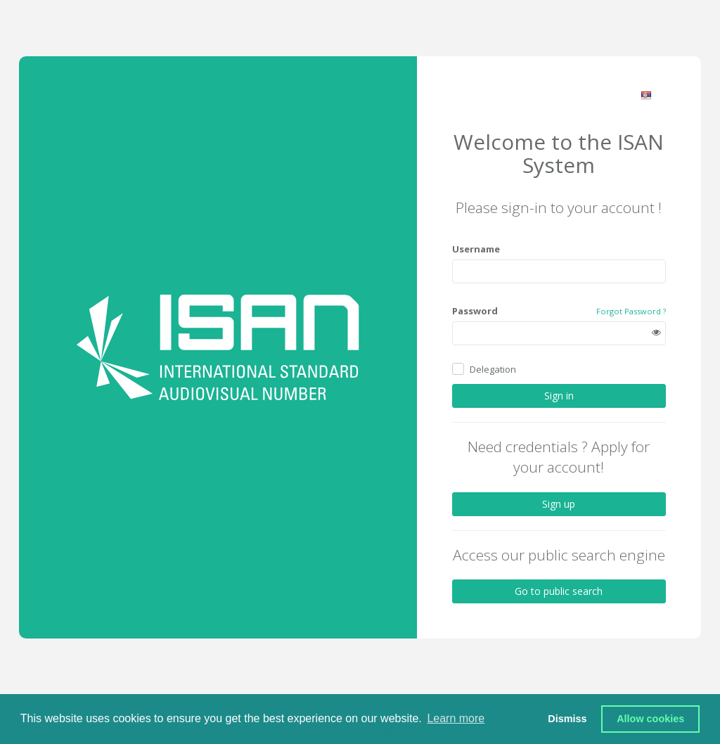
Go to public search (559, 591)
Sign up (558, 504)
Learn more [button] (455, 718)
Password (475, 310)
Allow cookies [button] (650, 718)
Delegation (493, 369)
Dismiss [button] (567, 718)
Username (476, 249)
